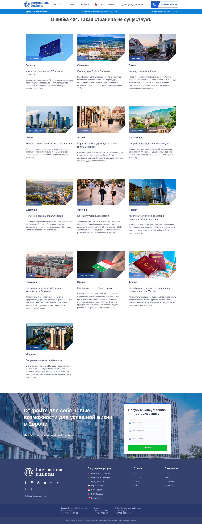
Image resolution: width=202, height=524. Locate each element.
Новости (137, 477)
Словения (83, 65)
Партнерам (169, 481)
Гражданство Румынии (100, 473)
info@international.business (35, 496)
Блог (136, 473)
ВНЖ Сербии (96, 490)
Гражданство (34, 58)
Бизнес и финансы (36, 130)
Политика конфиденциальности (123, 520)
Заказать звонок (164, 4)
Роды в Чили (96, 498)
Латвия (81, 137)
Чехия (29, 137)
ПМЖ (30, 275)
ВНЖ (82, 58)
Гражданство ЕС (98, 482)
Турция (133, 282)
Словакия (31, 210)
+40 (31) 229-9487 (101, 513)
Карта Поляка (97, 486)
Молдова (31, 354)
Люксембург (136, 137)
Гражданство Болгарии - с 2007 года (165, 11)
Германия (31, 282)
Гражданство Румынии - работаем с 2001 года (100, 11)
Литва (132, 65)
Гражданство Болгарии (100, 477)
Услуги (136, 481)
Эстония (82, 210)
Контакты (168, 477)
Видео (102, 4)
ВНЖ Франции (97, 494)
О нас (167, 473)
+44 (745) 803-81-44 (133, 4)
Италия (81, 282)
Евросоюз (31, 65)
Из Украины (136, 58)
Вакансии (168, 485)
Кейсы (136, 485)
